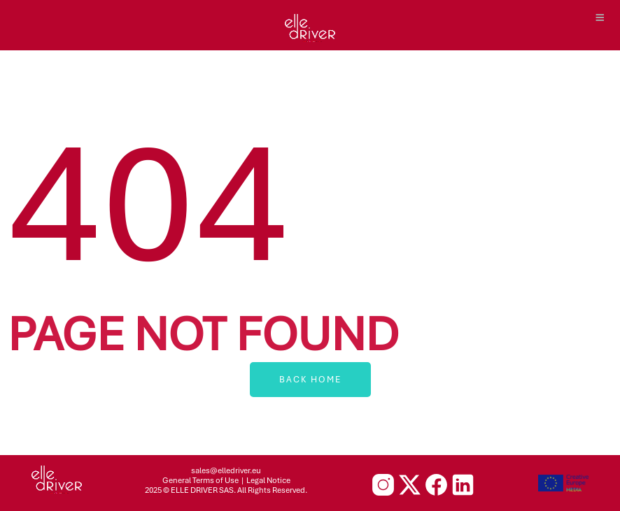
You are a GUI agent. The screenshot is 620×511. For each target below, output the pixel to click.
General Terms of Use (200, 480)
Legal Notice (268, 480)
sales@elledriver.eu (226, 470)
